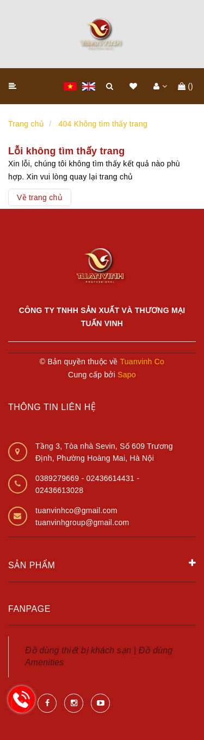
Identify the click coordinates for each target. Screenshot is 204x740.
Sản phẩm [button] (102, 564)
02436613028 (59, 490)
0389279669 (58, 478)
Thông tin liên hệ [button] (52, 407)
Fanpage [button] (29, 608)
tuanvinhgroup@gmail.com (82, 522)
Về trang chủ (40, 197)
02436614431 (111, 478)
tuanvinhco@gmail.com (76, 510)
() (185, 86)
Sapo (127, 374)
